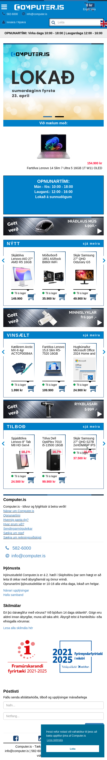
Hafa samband (13, 595)
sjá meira (91, 243)
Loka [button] (72, 748)
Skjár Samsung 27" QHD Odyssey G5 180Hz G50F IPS (83, 259)
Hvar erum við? (13, 524)
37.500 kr (80, 458)
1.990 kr (17, 390)
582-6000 (10, 14)
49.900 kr (80, 298)
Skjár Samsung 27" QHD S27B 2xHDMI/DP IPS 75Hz (84, 442)
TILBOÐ (16, 426)
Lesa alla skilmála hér (18, 628)
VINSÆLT (18, 335)
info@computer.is (34, 14)
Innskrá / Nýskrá (14, 22)
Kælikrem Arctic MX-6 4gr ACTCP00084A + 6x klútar (22, 350)
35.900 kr (48, 298)
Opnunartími (11, 515)
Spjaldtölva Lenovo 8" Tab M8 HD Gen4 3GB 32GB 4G (21, 442)
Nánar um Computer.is (18, 511)
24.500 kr (17, 481)
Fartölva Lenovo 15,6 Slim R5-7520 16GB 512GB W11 (53, 350)
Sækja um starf (13, 533)
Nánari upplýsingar (16, 590)
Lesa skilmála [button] (55, 740)
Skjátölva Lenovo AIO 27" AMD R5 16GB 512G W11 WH (22, 259)
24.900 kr (80, 390)
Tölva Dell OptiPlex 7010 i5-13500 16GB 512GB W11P (52, 442)
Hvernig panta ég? (15, 520)
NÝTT (13, 243)
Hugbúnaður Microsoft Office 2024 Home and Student (84, 350)
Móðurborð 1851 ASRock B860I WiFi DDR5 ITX (51, 259)
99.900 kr (48, 481)
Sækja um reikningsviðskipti (22, 537)
